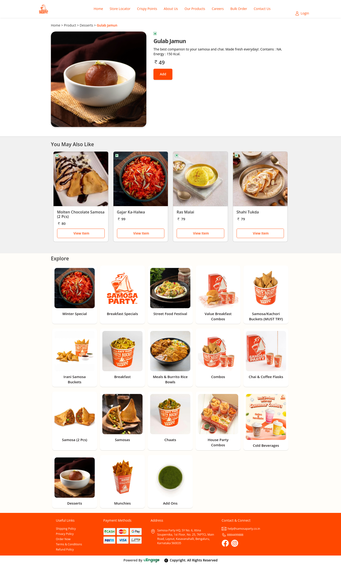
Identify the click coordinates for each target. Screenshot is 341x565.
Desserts (86, 25)
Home (55, 25)
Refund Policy (65, 549)
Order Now (63, 539)
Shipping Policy (66, 529)
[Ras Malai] (200, 179)
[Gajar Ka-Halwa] (140, 179)
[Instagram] (234, 543)
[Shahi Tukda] (260, 179)
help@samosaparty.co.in (241, 529)
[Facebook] (225, 543)
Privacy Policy (65, 534)
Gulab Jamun (107, 25)
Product (70, 25)
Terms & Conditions (69, 544)
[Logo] (43, 8)
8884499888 (232, 535)
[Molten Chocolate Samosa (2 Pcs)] (81, 179)
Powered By (141, 560)
